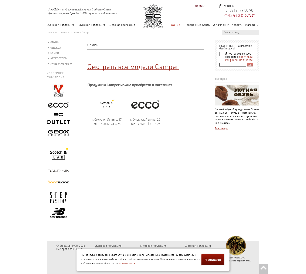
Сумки (54, 53)
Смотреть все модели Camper (133, 67)
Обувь (54, 42)
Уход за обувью (61, 63)
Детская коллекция (122, 25)
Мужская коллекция (91, 25)
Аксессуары (58, 58)
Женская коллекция (60, 25)
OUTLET (176, 25)
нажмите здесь (127, 263)
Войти (199, 5)
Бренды (74, 32)
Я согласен (213, 259)
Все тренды (221, 128)
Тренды (221, 79)
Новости (236, 25)
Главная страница (57, 32)
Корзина (229, 5)
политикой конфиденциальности (239, 58)
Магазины (252, 25)
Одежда (55, 47)
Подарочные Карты (197, 25)
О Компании (221, 25)
